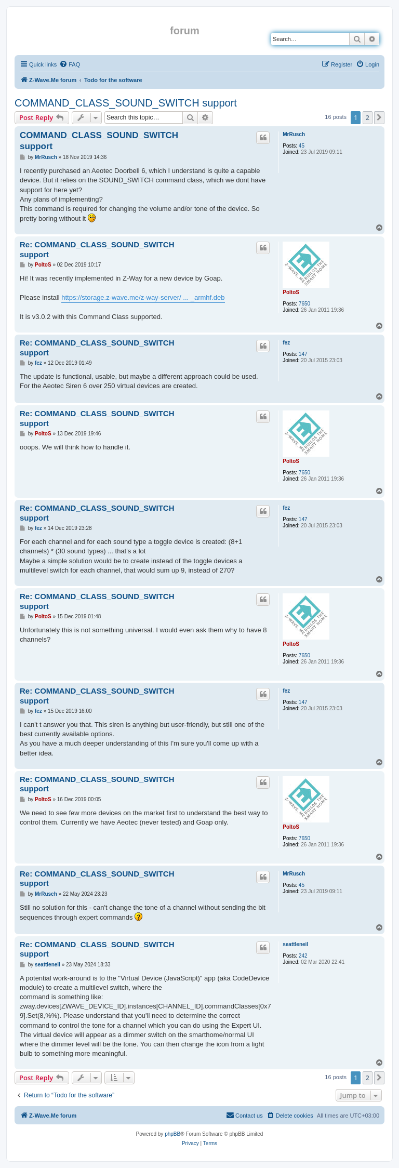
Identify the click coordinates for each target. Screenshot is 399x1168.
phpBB (172, 1134)
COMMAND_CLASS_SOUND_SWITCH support (126, 103)
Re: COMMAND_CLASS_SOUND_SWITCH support (97, 249)
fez (286, 343)
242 (303, 956)
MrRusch (294, 134)
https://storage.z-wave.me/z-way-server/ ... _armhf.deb (142, 297)
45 (301, 146)
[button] (379, 117)
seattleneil (295, 944)
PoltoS (291, 292)
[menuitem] (69, 64)
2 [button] (367, 117)
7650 (304, 304)
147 (303, 354)
